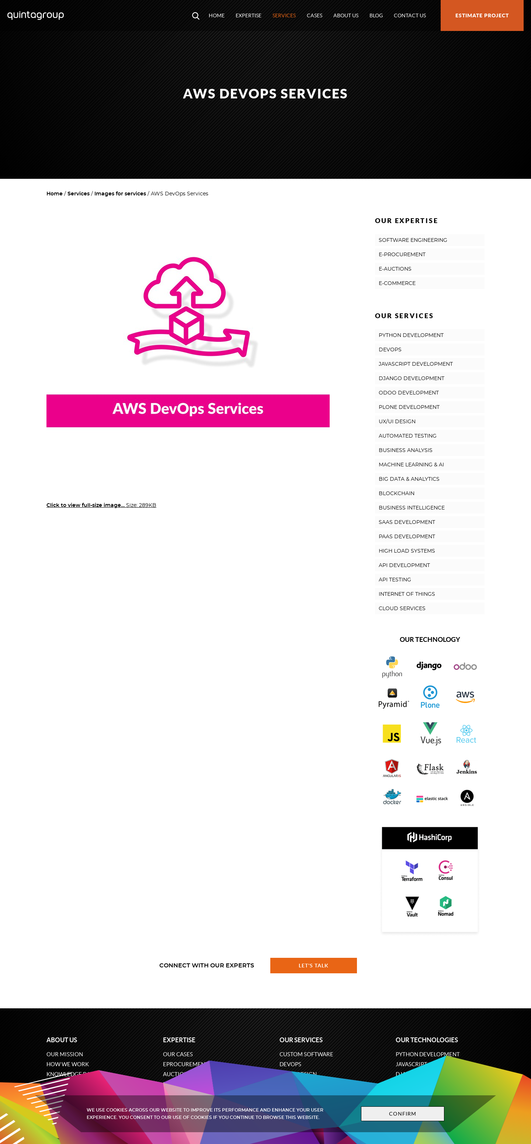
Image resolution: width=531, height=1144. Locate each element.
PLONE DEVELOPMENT (409, 407)
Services (284, 15)
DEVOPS (390, 349)
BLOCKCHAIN (396, 493)
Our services (301, 1040)
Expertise (248, 15)
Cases (314, 15)
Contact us (410, 15)
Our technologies (427, 1040)
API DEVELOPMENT (404, 565)
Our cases (178, 1054)
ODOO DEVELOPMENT (409, 393)
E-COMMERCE (397, 283)
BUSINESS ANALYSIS (406, 450)
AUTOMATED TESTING (408, 436)
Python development (428, 1054)
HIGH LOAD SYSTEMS (407, 551)
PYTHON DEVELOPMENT (411, 335)
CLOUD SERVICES (402, 608)
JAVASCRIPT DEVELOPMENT (416, 364)
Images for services (120, 194)
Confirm (402, 1114)
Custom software (306, 1054)
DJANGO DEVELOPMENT (411, 378)
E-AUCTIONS (395, 269)
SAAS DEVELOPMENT (407, 522)
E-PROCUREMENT (402, 254)
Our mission (64, 1054)
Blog (376, 15)
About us (345, 15)
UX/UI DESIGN (397, 421)
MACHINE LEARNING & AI (411, 464)
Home (217, 15)
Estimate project (482, 15)
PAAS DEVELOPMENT (407, 536)
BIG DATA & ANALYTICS (409, 479)
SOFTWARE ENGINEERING (413, 240)
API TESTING (395, 580)
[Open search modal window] (195, 15)
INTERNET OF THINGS (407, 594)
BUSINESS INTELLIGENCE (412, 508)
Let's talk (314, 966)
